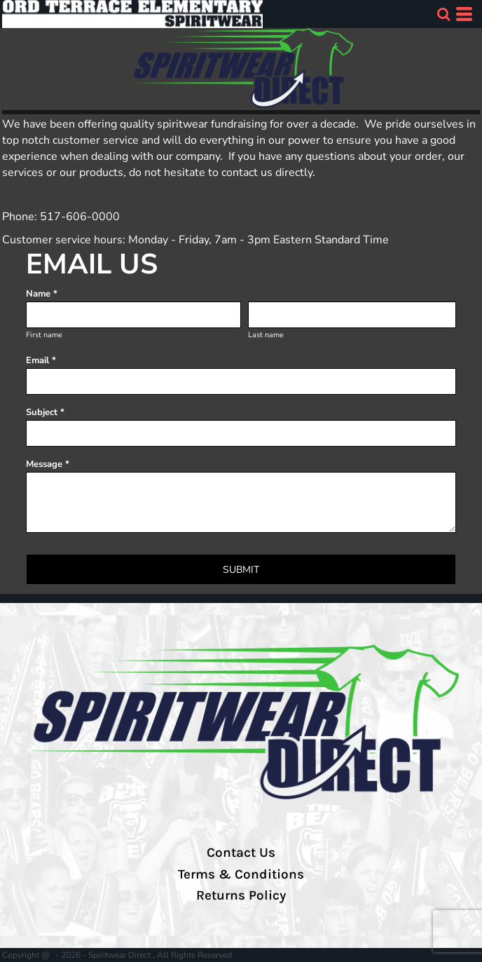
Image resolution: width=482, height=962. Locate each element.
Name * (41, 293)
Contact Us (241, 852)
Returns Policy (241, 895)
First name (44, 335)
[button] (443, 14)
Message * (47, 464)
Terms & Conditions (241, 874)
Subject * (45, 412)
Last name (266, 335)
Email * (41, 360)
